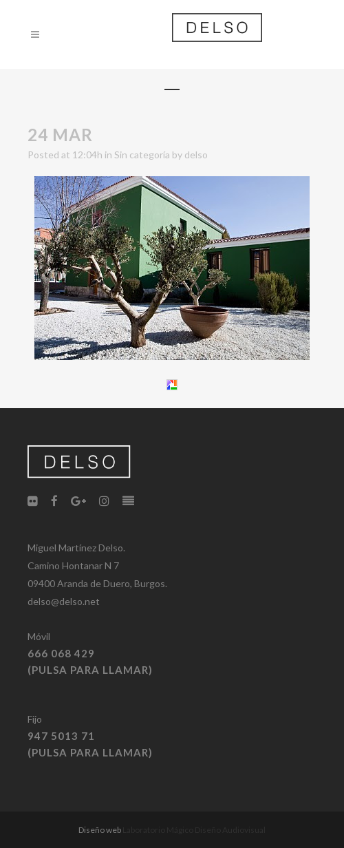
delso (196, 154)
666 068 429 (61, 653)
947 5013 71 (61, 736)
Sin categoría (142, 154)
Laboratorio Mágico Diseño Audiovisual (194, 830)
